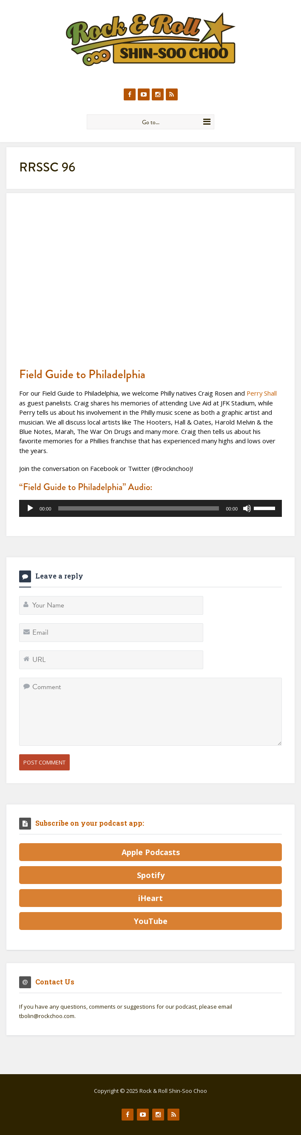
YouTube (151, 921)
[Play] (30, 508)
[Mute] (247, 508)
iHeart (150, 898)
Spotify (151, 875)
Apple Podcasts (151, 852)
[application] (150, 508)
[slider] (138, 508)
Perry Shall (262, 393)
